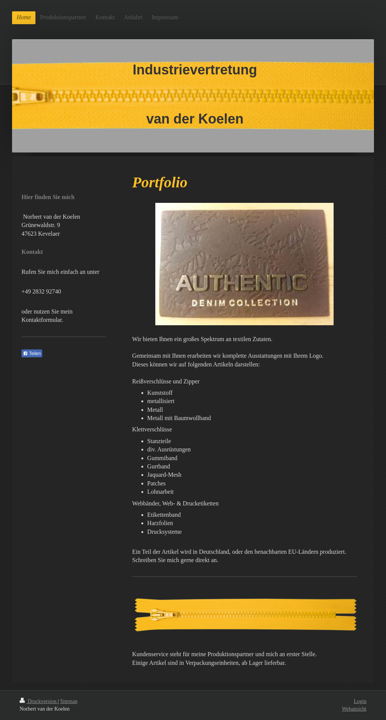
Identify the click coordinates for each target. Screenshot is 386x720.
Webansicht (354, 709)
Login (360, 701)
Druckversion (39, 701)
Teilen (32, 353)
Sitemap (69, 701)
